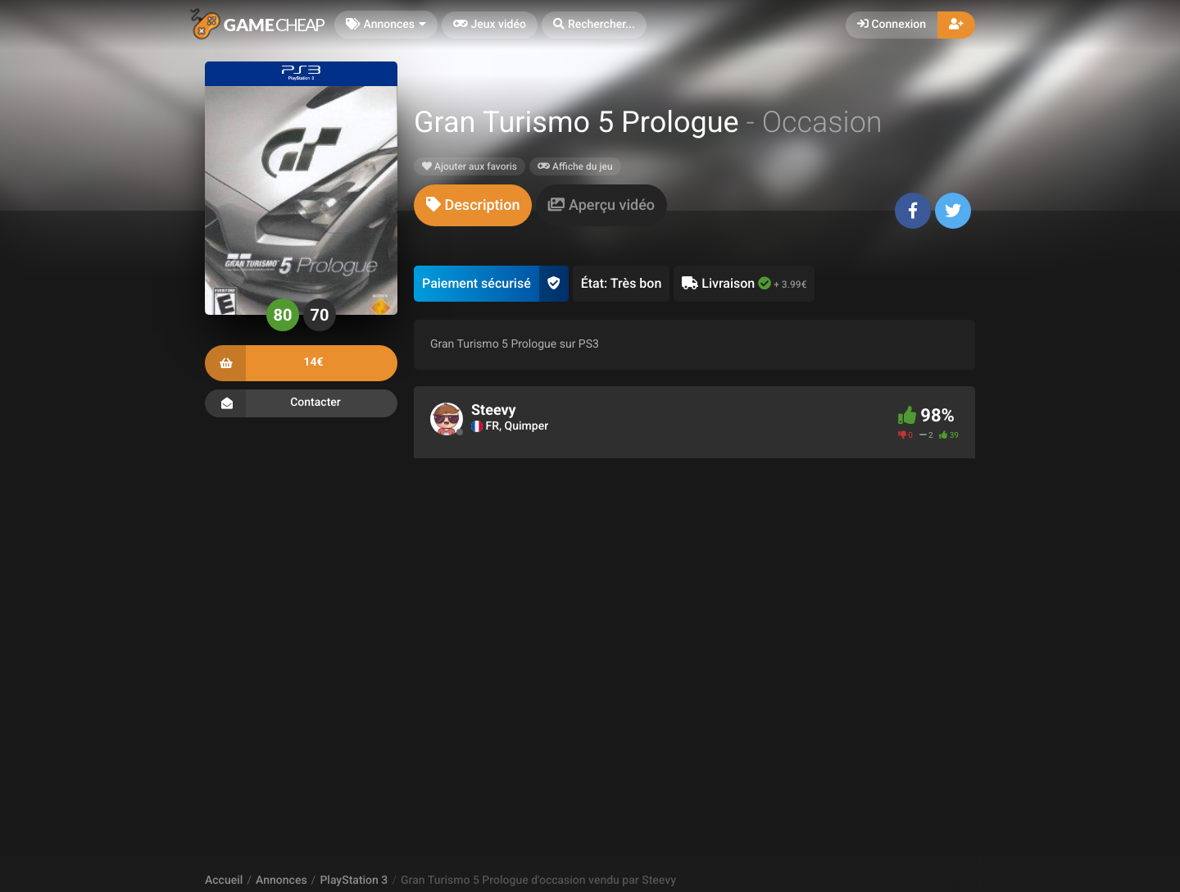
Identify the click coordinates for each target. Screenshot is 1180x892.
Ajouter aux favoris (469, 166)
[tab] (473, 205)
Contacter (301, 403)
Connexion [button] (891, 24)
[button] (594, 25)
